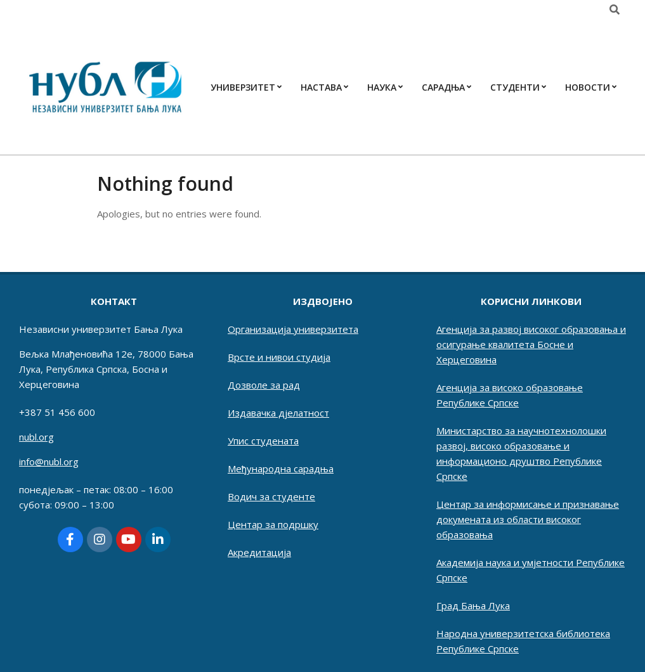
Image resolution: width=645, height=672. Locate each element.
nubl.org (36, 436)
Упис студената (263, 440)
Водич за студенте (271, 496)
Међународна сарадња (281, 468)
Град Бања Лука (473, 605)
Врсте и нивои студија (279, 357)
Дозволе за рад (264, 384)
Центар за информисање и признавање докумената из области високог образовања (527, 519)
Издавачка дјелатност (278, 412)
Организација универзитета (293, 329)
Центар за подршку (273, 524)
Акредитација (259, 552)
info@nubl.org (49, 461)
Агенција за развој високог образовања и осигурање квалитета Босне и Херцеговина (531, 344)
